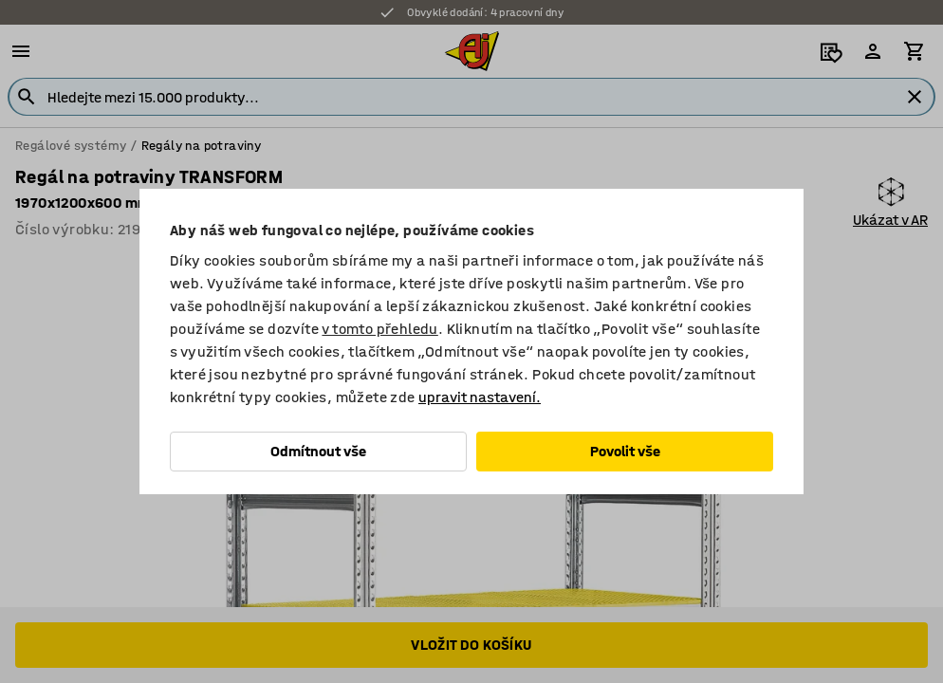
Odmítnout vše (318, 451)
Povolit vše (625, 451)
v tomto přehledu (379, 329)
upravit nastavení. (479, 397)
